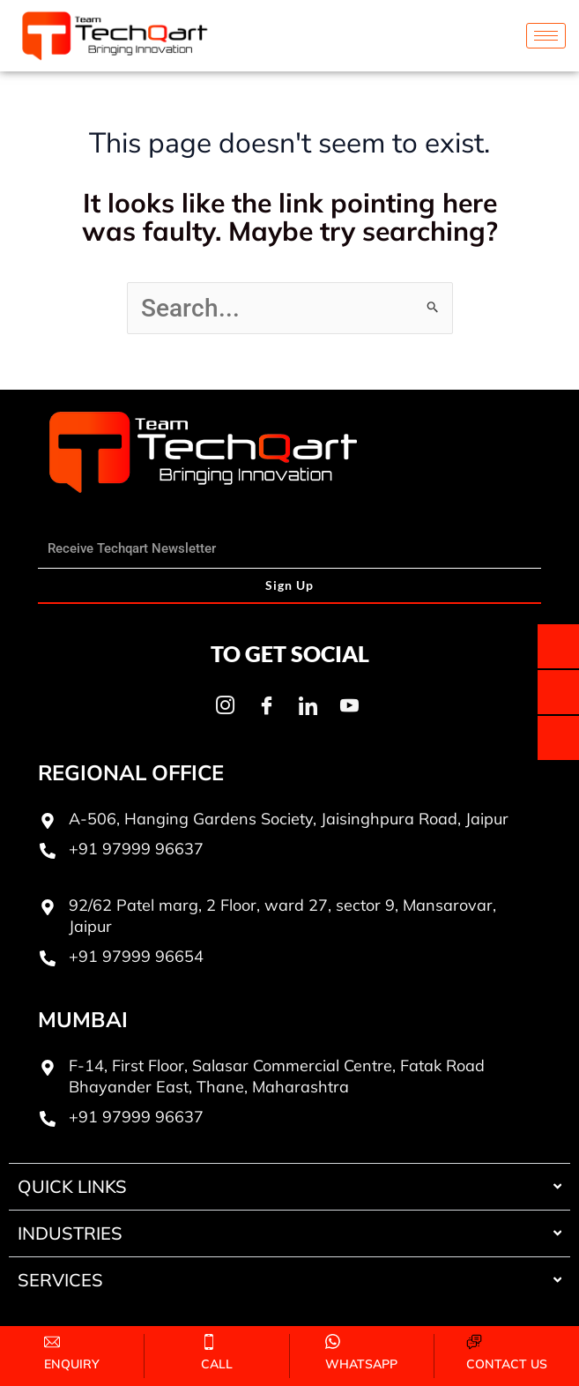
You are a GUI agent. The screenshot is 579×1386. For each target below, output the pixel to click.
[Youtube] (350, 706)
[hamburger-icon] (546, 35)
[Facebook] (267, 706)
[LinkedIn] (308, 706)
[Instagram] (225, 706)
